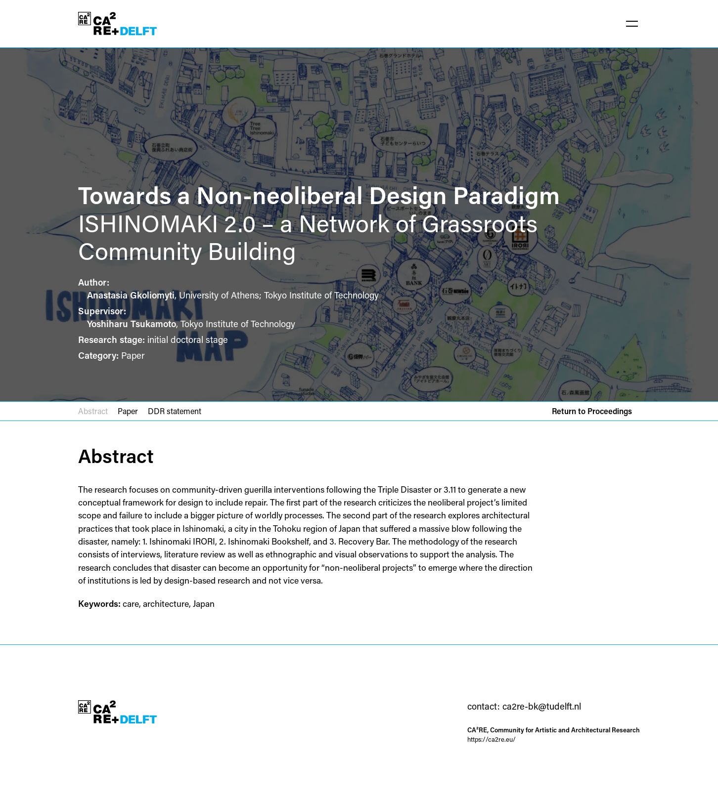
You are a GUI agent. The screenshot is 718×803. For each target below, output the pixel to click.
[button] (632, 24)
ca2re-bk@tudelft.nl (541, 706)
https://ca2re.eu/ (491, 739)
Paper (128, 411)
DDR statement (174, 411)
